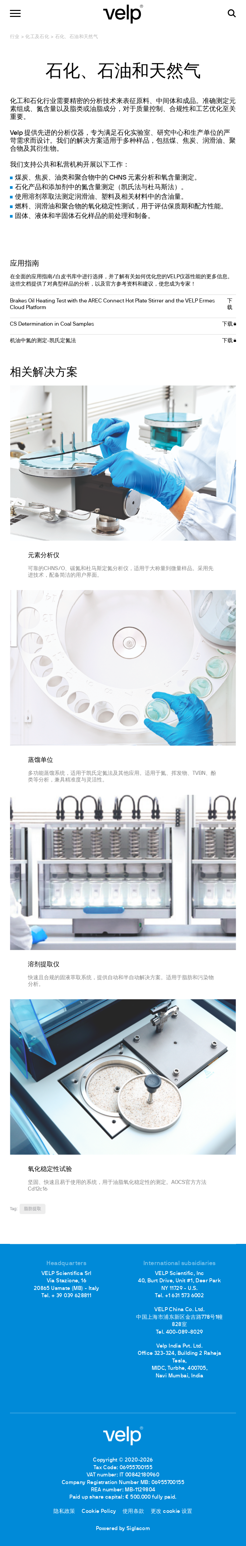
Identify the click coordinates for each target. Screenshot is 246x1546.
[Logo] (123, 13)
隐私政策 (64, 1511)
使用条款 (133, 1511)
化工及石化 (37, 37)
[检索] (232, 13)
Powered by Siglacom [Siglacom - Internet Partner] (123, 1528)
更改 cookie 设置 (172, 1511)
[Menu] (15, 13)
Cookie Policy (99, 1511)
